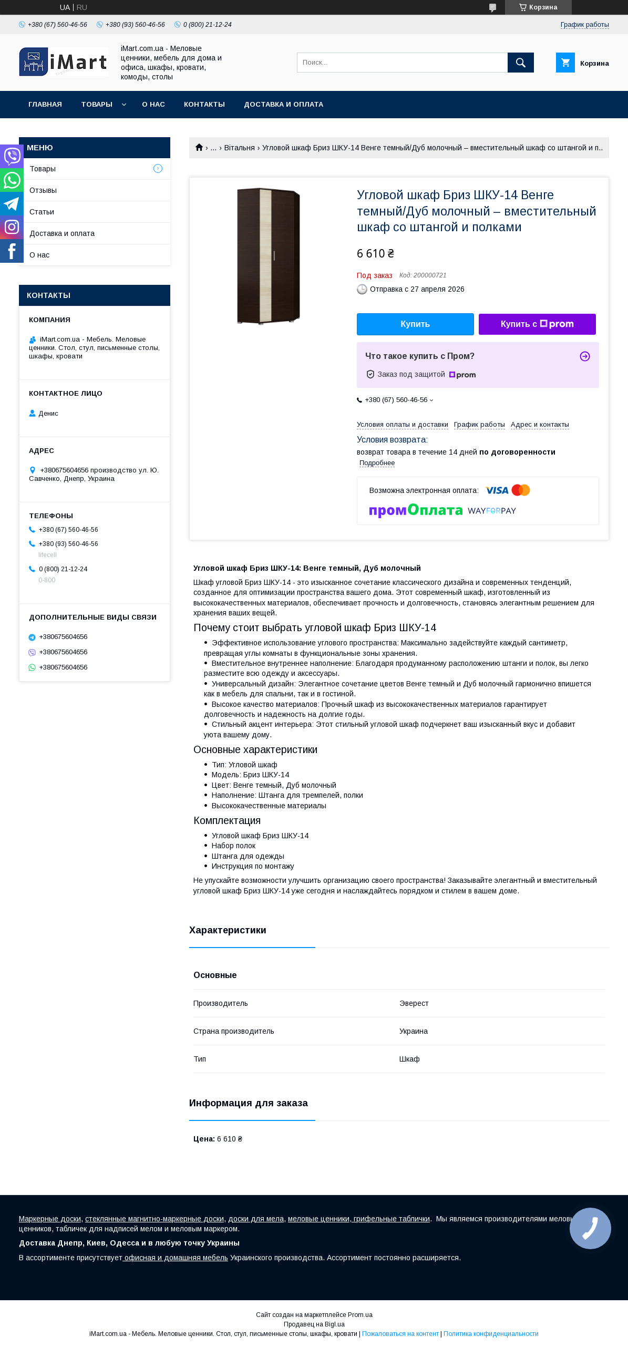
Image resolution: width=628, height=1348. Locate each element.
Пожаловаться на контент (400, 1333)
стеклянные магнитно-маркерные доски (154, 1219)
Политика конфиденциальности (491, 1333)
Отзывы (43, 190)
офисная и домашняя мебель (175, 1257)
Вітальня (239, 147)
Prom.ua (360, 1315)
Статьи (41, 212)
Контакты (204, 104)
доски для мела (256, 1219)
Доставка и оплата (283, 104)
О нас (153, 104)
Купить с (537, 324)
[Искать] (521, 63)
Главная (45, 104)
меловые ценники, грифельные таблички (359, 1219)
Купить (415, 324)
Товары (96, 104)
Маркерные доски (50, 1219)
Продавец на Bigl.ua (314, 1324)
